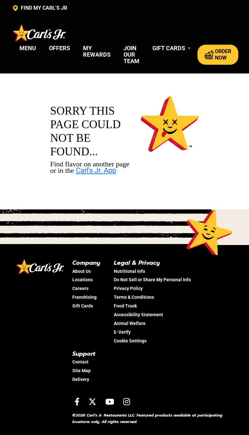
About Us (81, 271)
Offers (59, 48)
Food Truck (125, 305)
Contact (80, 361)
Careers (80, 288)
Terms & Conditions (134, 297)
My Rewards (97, 51)
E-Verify (122, 332)
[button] (171, 48)
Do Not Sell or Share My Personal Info (152, 279)
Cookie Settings (130, 340)
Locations (82, 279)
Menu (27, 48)
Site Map (81, 370)
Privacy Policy (128, 288)
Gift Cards (82, 305)
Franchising (84, 297)
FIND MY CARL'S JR (40, 8)
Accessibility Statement (138, 314)
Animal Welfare (130, 323)
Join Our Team (131, 54)
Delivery (80, 379)
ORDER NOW (218, 54)
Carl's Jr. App (96, 170)
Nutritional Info (129, 271)
